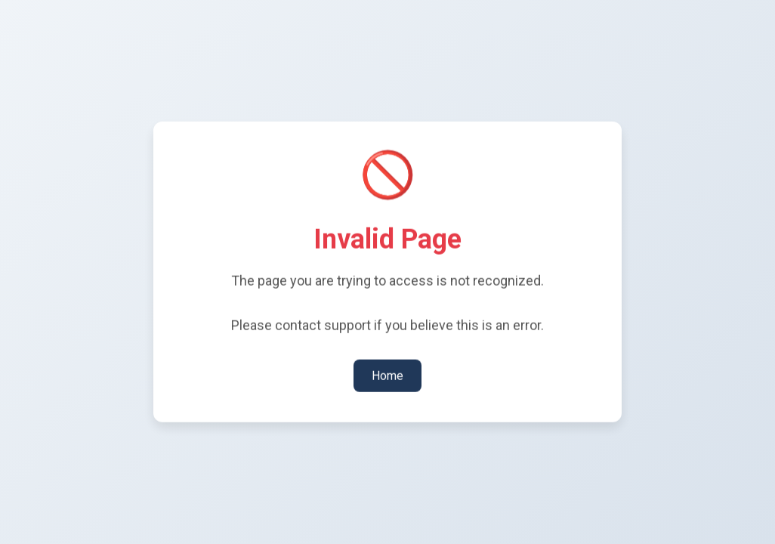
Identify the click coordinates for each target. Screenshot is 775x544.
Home (387, 374)
